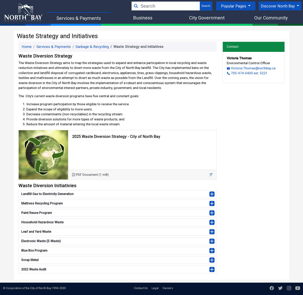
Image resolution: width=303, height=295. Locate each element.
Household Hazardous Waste (42, 222)
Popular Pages (234, 6)
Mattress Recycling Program (42, 203)
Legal (155, 288)
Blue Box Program (34, 250)
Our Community (271, 18)
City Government (207, 18)
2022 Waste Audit (33, 269)
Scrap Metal (30, 260)
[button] (211, 175)
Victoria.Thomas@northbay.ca (251, 68)
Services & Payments (78, 18)
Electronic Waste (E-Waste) (41, 241)
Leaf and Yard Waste (36, 232)
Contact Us (141, 288)
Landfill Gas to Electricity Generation (47, 194)
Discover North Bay (278, 6)
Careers (168, 288)
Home (27, 47)
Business (142, 18)
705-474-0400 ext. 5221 (247, 73)
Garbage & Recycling (92, 47)
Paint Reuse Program (36, 213)
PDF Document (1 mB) (90, 175)
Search (206, 5)
